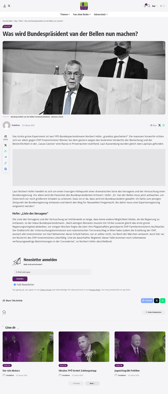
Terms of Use (46, 290)
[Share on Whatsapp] (163, 126)
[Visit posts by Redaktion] (6, 126)
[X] (9, 6)
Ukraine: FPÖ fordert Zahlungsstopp (81, 372)
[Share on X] (159, 126)
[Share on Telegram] (6, 158)
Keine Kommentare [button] (152, 313)
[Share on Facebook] (146, 301)
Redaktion (16, 126)
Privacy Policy (96, 290)
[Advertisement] (89, 168)
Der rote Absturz (13, 372)
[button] (4, 6)
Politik (7, 27)
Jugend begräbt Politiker (130, 372)
